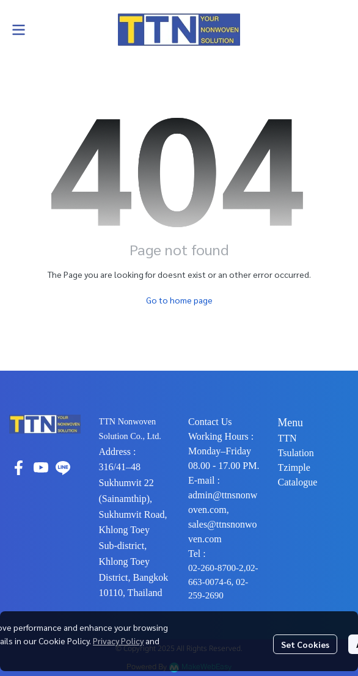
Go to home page (179, 299)
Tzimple (294, 467)
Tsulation (296, 453)
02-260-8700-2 (216, 568)
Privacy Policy (118, 640)
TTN (287, 438)
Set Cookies (305, 644)
